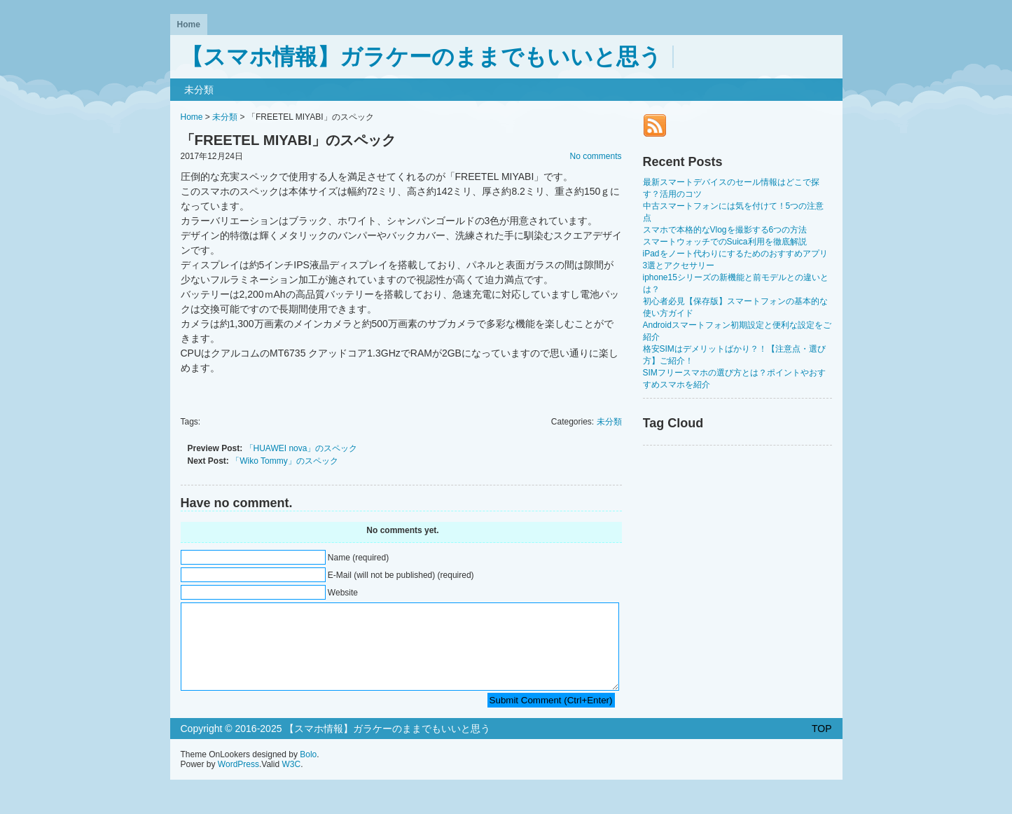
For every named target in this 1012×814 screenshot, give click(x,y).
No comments (595, 156)
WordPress (238, 781)
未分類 (199, 89)
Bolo (308, 771)
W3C (291, 781)
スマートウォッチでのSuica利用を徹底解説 (725, 242)
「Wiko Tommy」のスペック (284, 461)
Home (188, 24)
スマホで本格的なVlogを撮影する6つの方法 (725, 230)
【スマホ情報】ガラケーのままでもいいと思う (421, 56)
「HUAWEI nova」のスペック (301, 448)
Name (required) (358, 558)
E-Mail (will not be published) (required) (401, 575)
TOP (822, 745)
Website (343, 593)
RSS (655, 125)
